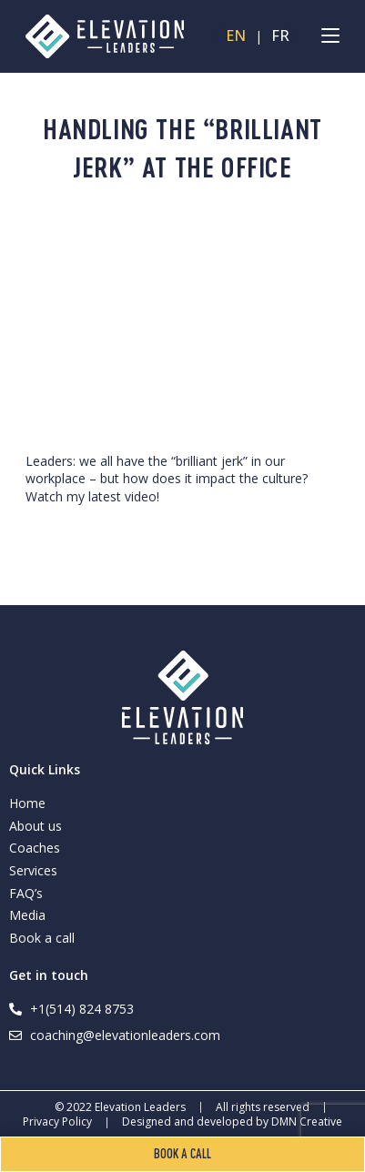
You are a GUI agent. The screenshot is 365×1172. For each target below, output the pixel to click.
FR (280, 36)
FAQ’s (26, 893)
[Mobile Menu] (330, 36)
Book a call (42, 937)
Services (33, 870)
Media (27, 915)
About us (35, 825)
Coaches (34, 847)
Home (27, 803)
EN (236, 36)
